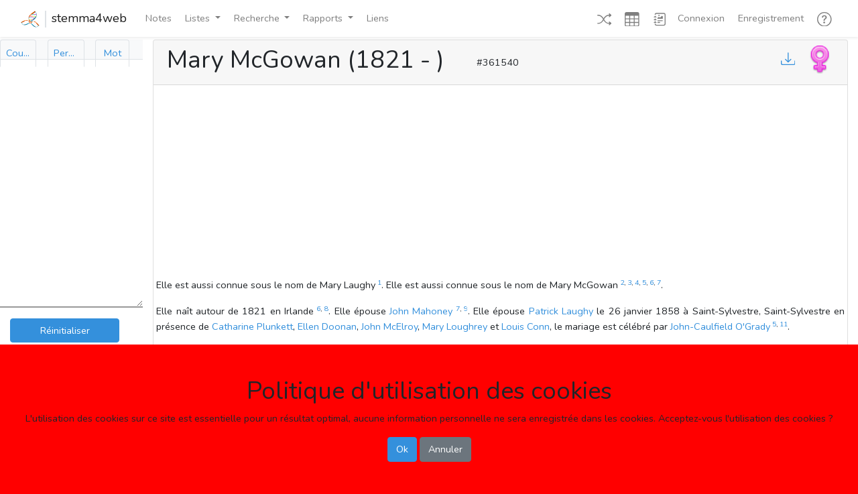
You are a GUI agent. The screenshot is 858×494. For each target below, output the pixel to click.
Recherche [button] (258, 18)
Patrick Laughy (561, 311)
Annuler (445, 449)
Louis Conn (525, 326)
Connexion (701, 18)
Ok (402, 449)
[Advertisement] (500, 183)
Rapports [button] (324, 18)
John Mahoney (420, 311)
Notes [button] (158, 18)
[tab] (18, 53)
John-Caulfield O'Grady (720, 326)
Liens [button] (378, 18)
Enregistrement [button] (771, 18)
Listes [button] (198, 18)
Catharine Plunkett (252, 326)
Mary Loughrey (454, 326)
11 (784, 324)
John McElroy (389, 326)
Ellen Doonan (327, 326)
